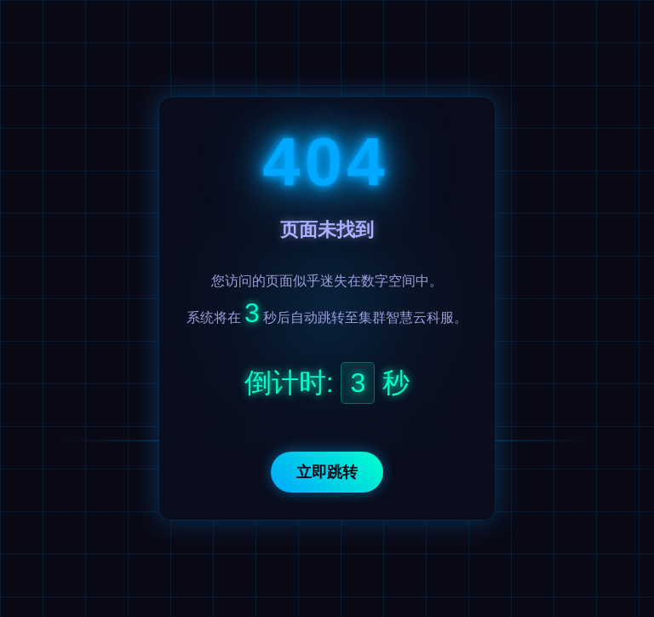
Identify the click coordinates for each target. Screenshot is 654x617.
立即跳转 (327, 472)
